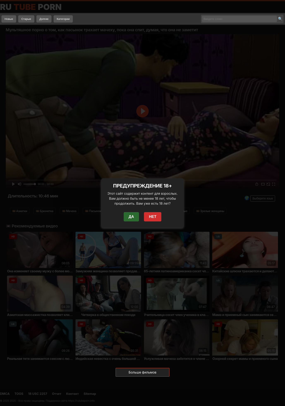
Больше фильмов (143, 372)
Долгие (44, 18)
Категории (63, 18)
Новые (9, 18)
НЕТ (152, 217)
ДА (131, 217)
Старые (26, 18)
